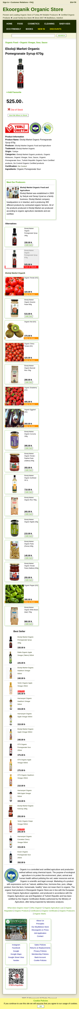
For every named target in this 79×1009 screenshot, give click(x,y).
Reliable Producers (50, 15)
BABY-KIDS (64, 24)
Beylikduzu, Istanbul (54, 18)
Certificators (35, 911)
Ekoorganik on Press (40, 930)
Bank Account (40, 957)
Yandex (16, 960)
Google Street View (16, 957)
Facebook (16, 948)
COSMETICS (33, 24)
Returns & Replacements (40, 948)
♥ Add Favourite (13, 92)
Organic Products (22, 911)
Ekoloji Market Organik (15, 273)
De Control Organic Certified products (28, 163)
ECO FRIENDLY (13, 29)
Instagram (16, 945)
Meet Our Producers (16, 182)
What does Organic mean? (18, 908)
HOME (9, 24)
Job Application (40, 933)
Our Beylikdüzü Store (40, 927)
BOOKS (29, 29)
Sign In (6, 2)
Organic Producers (67, 911)
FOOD (20, 24)
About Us (40, 921)
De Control (22, 166)
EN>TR (73, 2)
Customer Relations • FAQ (22, 2)
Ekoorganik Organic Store (33, 9)
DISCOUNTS (55, 29)
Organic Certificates (50, 911)
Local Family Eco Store (22, 18)
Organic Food (11, 42)
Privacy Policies (40, 951)
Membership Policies (40, 954)
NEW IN (41, 29)
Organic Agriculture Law (53, 908)
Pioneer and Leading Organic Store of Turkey (21, 15)
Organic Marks (40, 914)
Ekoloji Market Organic (25, 148)
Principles (40, 924)
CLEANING (49, 24)
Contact (40, 936)
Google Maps (16, 954)
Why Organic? (36, 908)
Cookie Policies (40, 960)
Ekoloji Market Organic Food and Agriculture (33, 145)
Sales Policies (40, 945)
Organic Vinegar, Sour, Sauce (33, 42)
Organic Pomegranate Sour (23, 169)
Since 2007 (39, 18)
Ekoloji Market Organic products (30, 154)
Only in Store (29, 294)
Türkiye (15, 151)
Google (16, 951)
